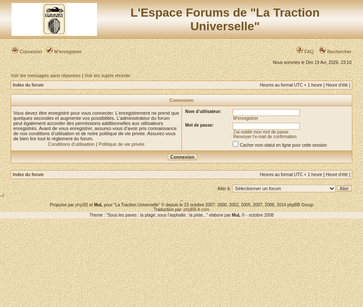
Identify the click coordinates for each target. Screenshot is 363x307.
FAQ (305, 51)
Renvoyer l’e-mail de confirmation (264, 136)
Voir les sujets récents (107, 75)
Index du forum (28, 85)
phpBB (81, 205)
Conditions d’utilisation (71, 144)
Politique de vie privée (122, 144)
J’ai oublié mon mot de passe (261, 132)
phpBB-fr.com (197, 209)
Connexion (27, 51)
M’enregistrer (64, 51)
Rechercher (335, 51)
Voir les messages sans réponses (46, 75)
